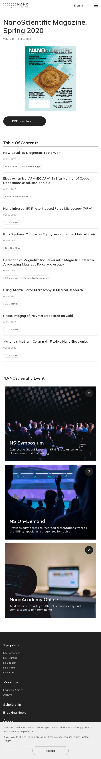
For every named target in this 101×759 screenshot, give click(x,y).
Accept (50, 750)
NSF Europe (10, 657)
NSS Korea (9, 672)
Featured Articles (13, 690)
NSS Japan (9, 662)
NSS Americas (11, 653)
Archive (7, 694)
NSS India (9, 667)
